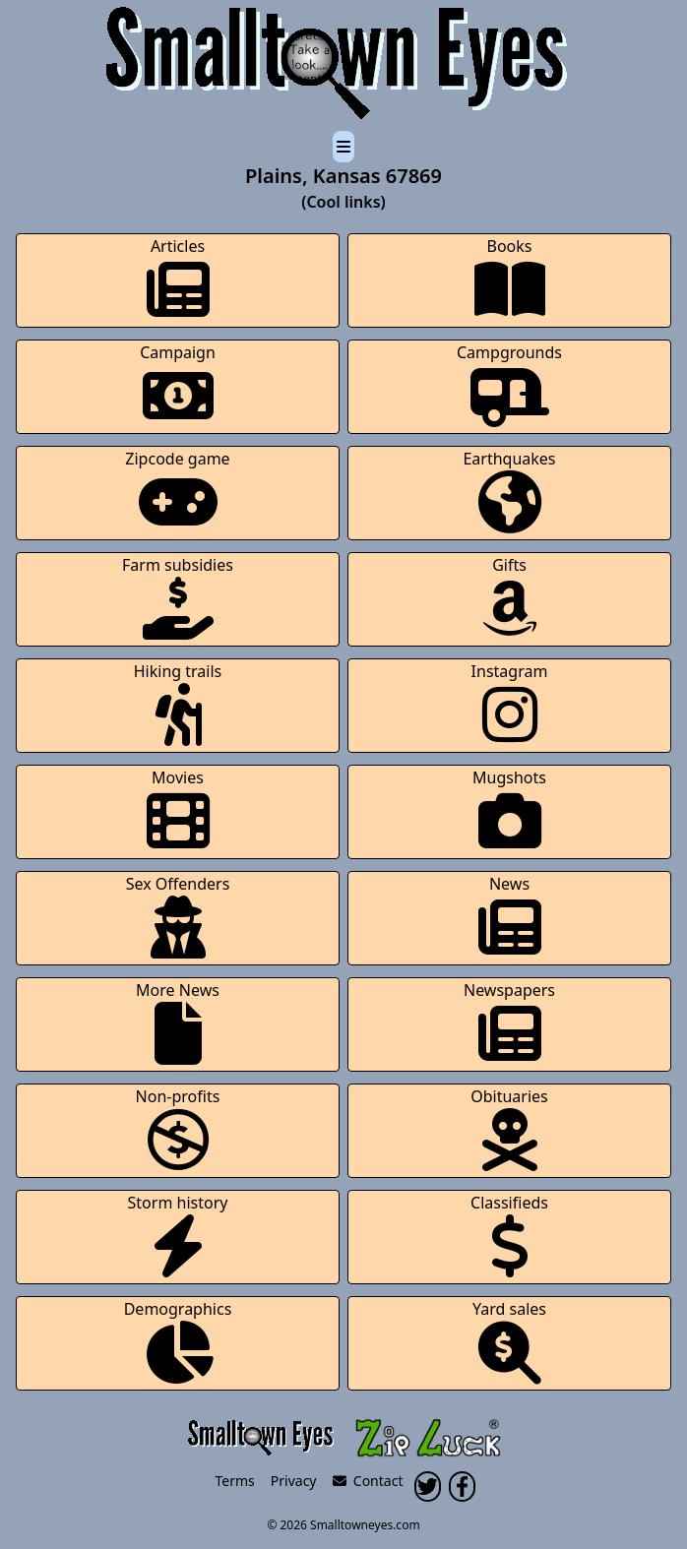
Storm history (178, 1234)
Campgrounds (509, 384)
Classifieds (509, 1234)
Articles (178, 278)
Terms (235, 1480)
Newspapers (509, 1022)
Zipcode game (177, 490)
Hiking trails (178, 703)
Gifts (509, 597)
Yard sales (509, 1341)
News (509, 916)
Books (509, 278)
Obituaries (509, 1128)
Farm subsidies (177, 597)
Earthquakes (509, 490)
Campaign (178, 384)
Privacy (294, 1480)
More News (177, 1022)
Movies (178, 809)
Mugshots (509, 809)
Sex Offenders (178, 916)
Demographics (178, 1341)
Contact (368, 1480)
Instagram (509, 703)
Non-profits (178, 1128)
